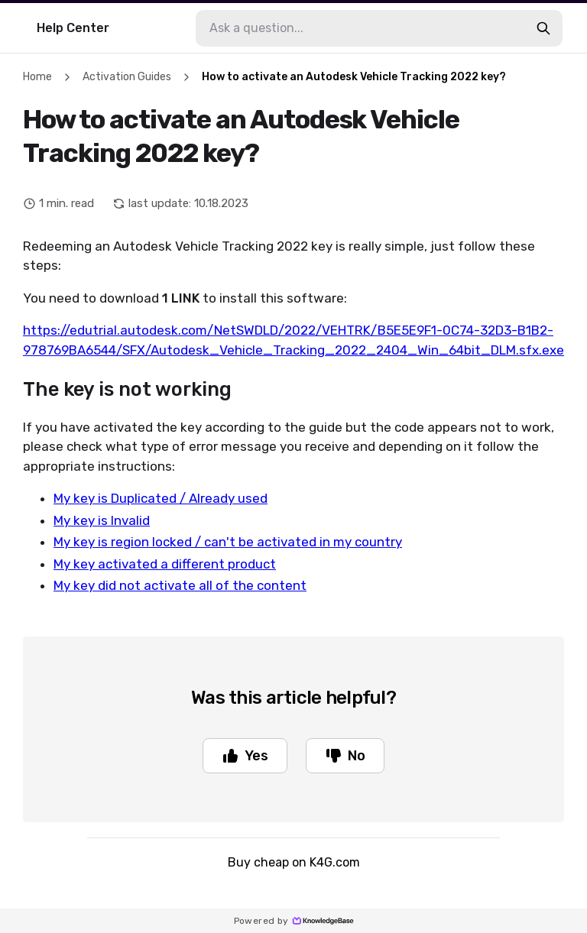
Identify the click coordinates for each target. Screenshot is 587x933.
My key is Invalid (102, 520)
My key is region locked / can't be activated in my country (228, 541)
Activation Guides (127, 76)
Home (37, 76)
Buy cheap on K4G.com (294, 862)
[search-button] (543, 28)
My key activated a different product (165, 564)
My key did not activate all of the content (180, 585)
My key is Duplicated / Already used (161, 498)
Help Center (73, 28)
